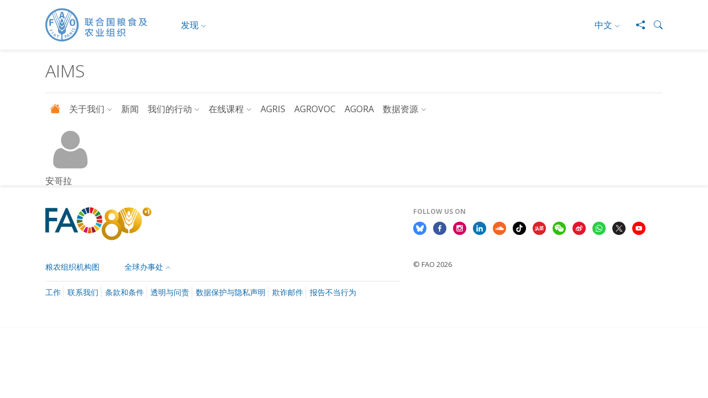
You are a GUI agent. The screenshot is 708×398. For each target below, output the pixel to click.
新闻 (130, 109)
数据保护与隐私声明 (231, 292)
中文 (603, 25)
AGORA (359, 109)
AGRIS (273, 109)
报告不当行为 (333, 292)
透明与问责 (169, 292)
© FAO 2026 (432, 264)
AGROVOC (315, 109)
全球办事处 (143, 266)
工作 (53, 292)
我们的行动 (170, 109)
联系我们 (82, 292)
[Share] (636, 24)
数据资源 (400, 109)
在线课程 (226, 109)
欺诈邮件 (287, 292)
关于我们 (87, 109)
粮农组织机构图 (72, 266)
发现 (190, 25)
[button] (654, 24)
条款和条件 (124, 292)
